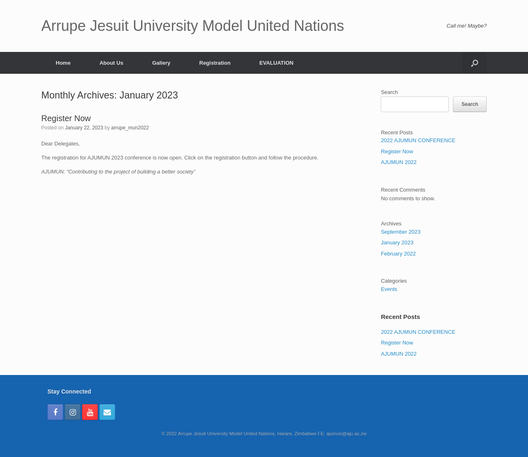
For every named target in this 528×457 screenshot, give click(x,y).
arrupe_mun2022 (130, 128)
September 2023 (400, 232)
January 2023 (397, 242)
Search (389, 92)
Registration (215, 63)
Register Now (66, 118)
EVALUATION (276, 63)
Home (63, 63)
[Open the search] (474, 63)
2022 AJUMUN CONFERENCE (418, 140)
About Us (111, 63)
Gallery (161, 63)
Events (389, 289)
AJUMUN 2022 (399, 162)
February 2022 (398, 254)
